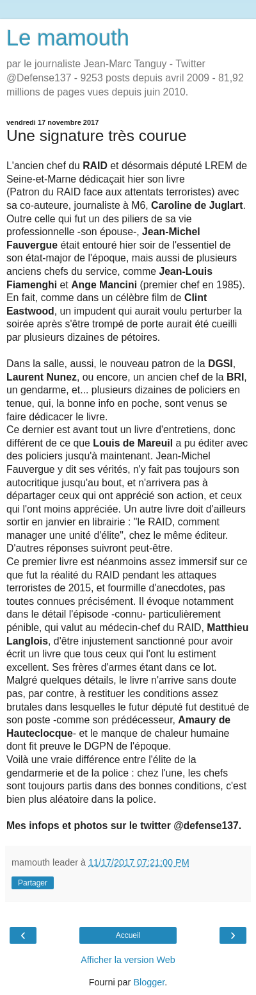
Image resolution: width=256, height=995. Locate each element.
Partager (32, 882)
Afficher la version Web (128, 960)
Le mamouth (67, 38)
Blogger (148, 982)
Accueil (128, 935)
